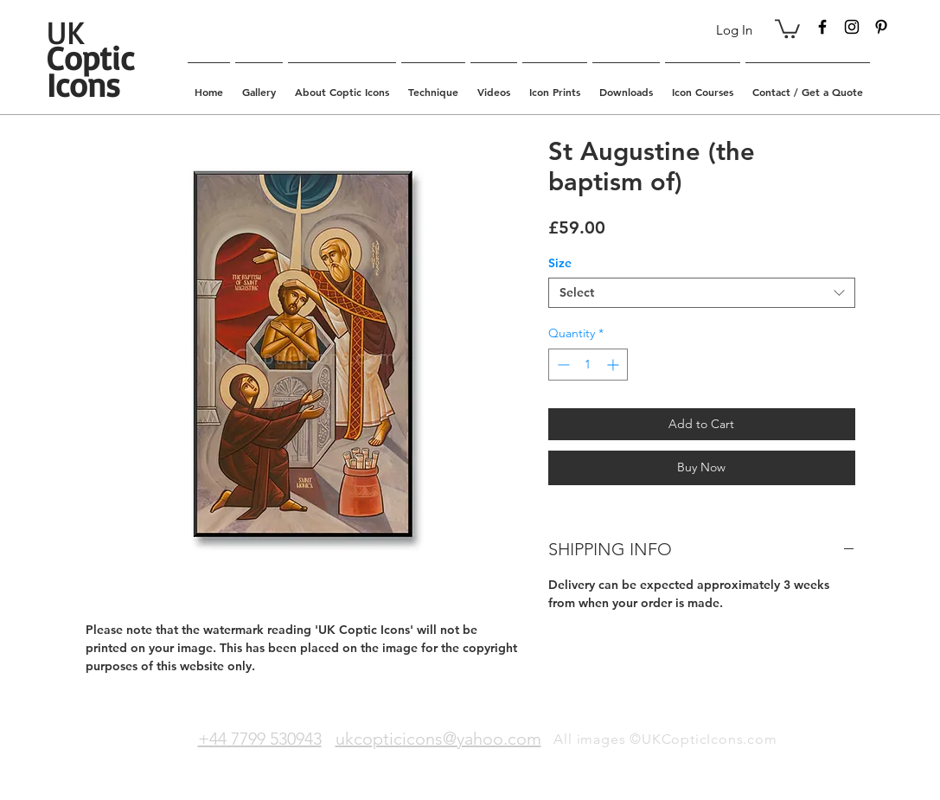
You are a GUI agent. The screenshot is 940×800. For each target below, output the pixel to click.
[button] (787, 27)
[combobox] (701, 293)
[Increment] (614, 364)
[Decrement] (561, 364)
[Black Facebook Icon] (822, 26)
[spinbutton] (588, 364)
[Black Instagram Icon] (851, 26)
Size (560, 263)
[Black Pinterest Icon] (881, 26)
